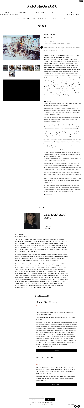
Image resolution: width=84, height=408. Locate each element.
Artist (65, 18)
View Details (56, 384)
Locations (75, 14)
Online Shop (39, 13)
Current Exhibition (23, 18)
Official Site (47, 226)
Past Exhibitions (55, 18)
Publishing (22, 13)
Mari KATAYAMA (48, 37)
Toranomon (13, 14)
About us (68, 14)
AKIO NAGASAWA (42, 6)
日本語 (80, 1)
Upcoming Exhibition (39, 18)
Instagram (47, 228)
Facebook (78, 406)
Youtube (82, 406)
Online (7, 16)
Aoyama (5, 14)
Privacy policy (42, 395)
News (54, 13)
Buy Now (56, 350)
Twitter (75, 406)
